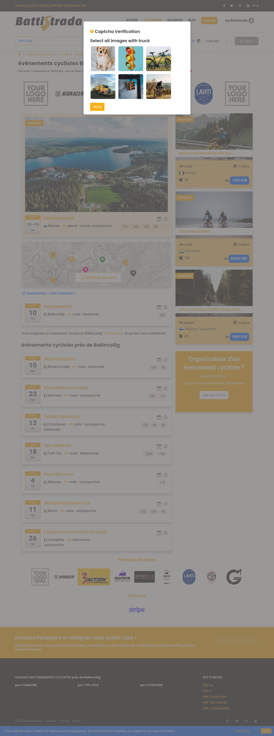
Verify (97, 107)
